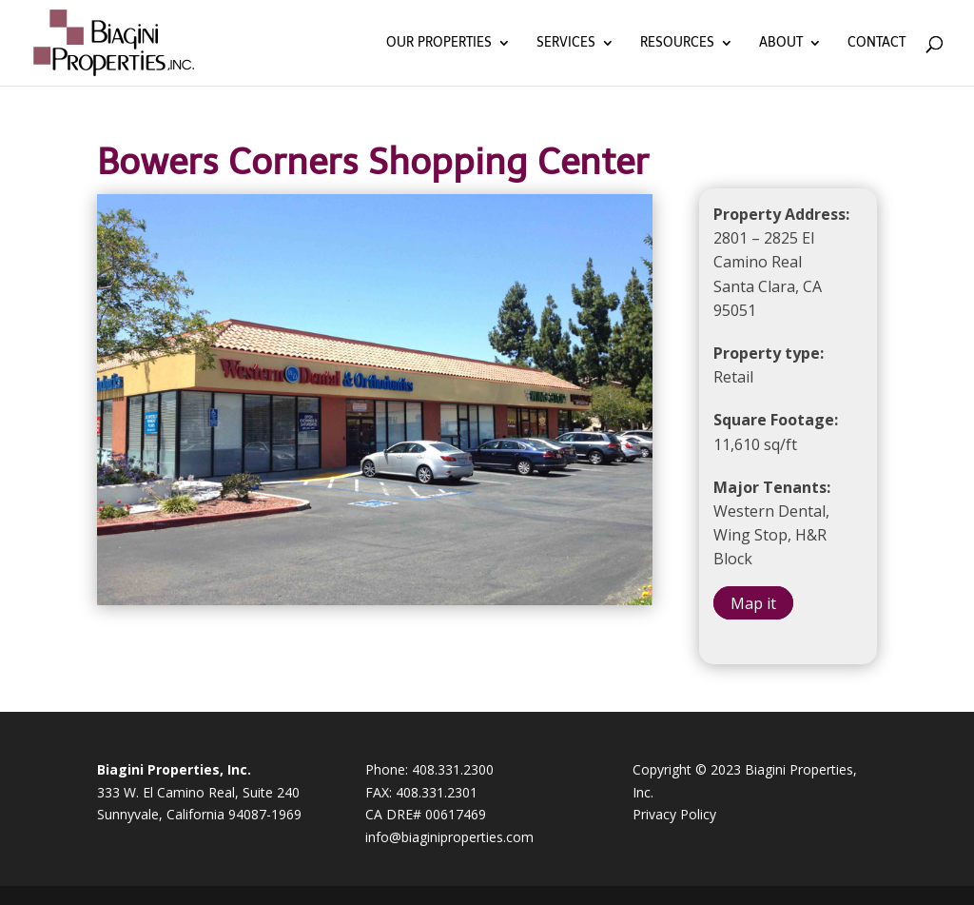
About (781, 43)
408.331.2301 (436, 792)
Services (565, 43)
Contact (876, 43)
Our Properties (439, 43)
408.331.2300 (453, 769)
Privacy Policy (674, 814)
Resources (677, 43)
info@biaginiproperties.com (449, 837)
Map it (753, 602)
